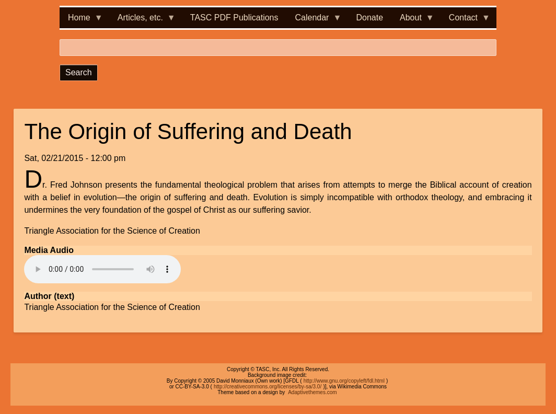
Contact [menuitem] (465, 20)
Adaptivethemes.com (312, 392)
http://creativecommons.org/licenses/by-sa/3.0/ (267, 386)
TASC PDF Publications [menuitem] (234, 17)
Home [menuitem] (81, 20)
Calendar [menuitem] (314, 20)
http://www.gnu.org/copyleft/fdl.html (344, 381)
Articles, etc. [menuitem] (142, 20)
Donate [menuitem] (369, 17)
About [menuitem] (412, 20)
